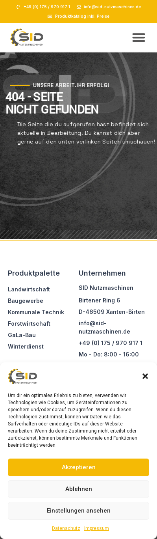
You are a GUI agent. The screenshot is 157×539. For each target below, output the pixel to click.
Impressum (96, 528)
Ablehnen (78, 488)
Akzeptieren (79, 467)
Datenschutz (66, 528)
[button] (145, 376)
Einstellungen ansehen (79, 510)
